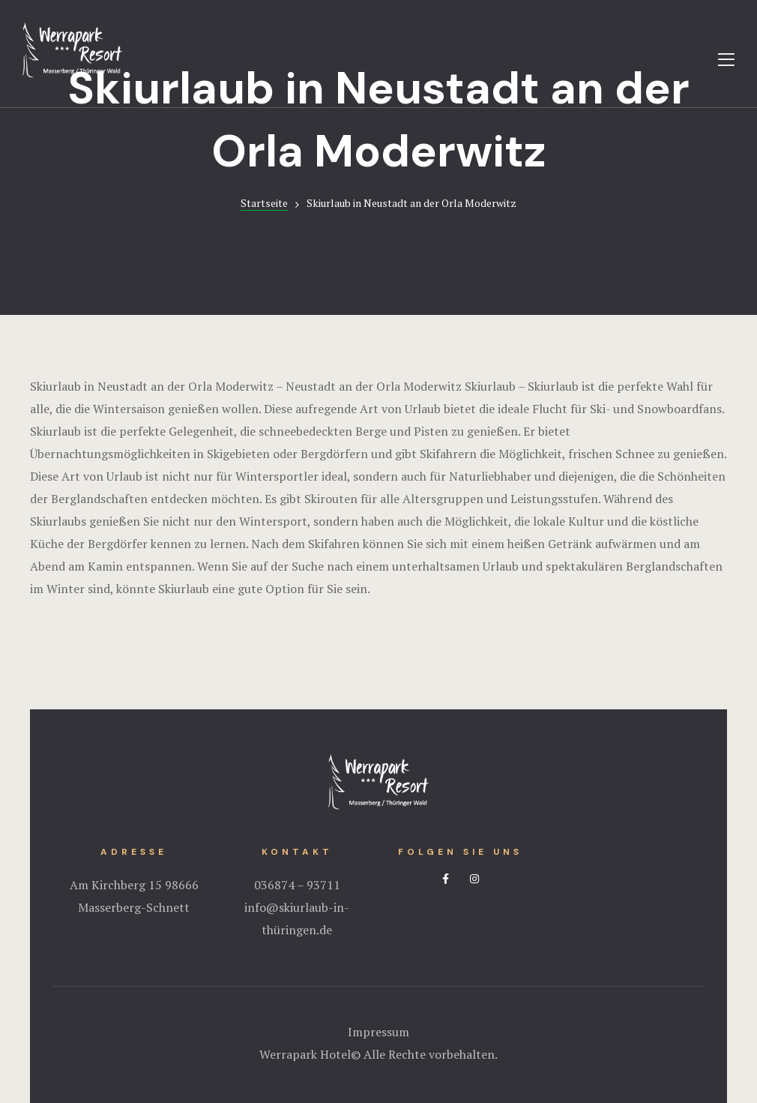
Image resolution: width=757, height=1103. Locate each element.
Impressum (378, 1032)
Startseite (264, 203)
